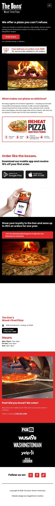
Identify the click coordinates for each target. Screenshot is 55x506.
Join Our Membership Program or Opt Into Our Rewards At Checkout (25, 235)
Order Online (11, 37)
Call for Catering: (14, 414)
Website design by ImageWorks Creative (27, 496)
